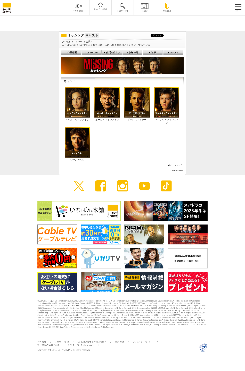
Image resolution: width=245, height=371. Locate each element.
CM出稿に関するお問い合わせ (94, 341)
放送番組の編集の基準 (50, 345)
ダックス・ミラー (136, 119)
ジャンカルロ (77, 159)
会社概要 (44, 341)
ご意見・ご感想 (64, 341)
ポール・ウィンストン (107, 119)
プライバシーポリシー (145, 341)
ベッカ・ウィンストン (77, 119)
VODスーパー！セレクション (83, 345)
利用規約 (122, 341)
